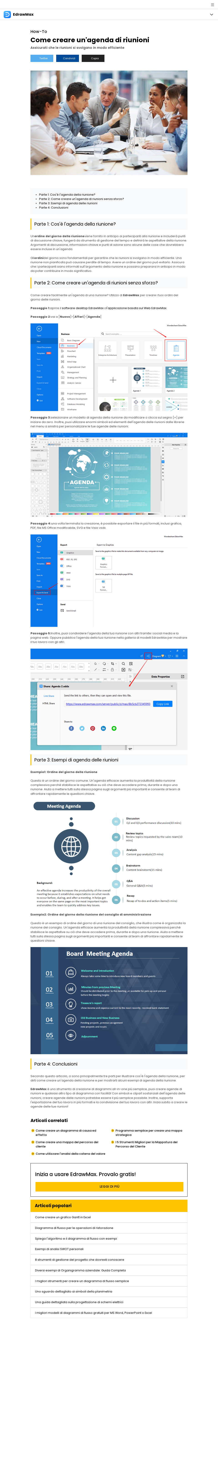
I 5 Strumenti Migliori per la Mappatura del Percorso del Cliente (146, 1144)
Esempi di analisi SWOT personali (59, 1249)
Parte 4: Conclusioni (53, 207)
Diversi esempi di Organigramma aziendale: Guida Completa (80, 1270)
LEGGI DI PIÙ (109, 1186)
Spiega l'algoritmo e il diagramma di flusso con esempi (76, 1239)
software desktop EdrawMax (83, 308)
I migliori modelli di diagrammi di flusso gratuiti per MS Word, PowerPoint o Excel (93, 1313)
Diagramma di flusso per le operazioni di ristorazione (74, 1228)
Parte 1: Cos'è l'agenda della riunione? (67, 195)
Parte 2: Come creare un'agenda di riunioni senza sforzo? (81, 199)
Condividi (68, 58)
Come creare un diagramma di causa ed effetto (66, 1133)
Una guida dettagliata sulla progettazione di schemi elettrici (79, 1302)
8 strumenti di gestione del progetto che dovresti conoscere (79, 1260)
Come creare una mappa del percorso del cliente (67, 1144)
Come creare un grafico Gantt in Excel (63, 1217)
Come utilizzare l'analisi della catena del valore (70, 1154)
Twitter (42, 58)
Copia (93, 58)
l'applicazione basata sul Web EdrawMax (136, 308)
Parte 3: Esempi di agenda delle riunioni (68, 203)
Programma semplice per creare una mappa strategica (149, 1133)
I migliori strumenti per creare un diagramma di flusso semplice (82, 1281)
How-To (38, 31)
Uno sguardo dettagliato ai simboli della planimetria (73, 1291)
